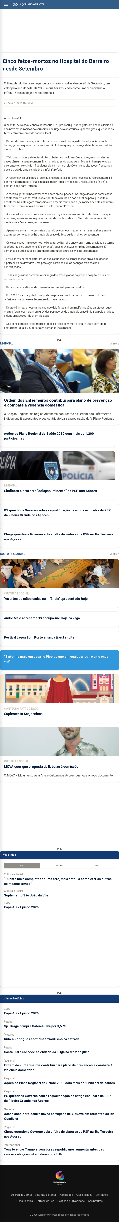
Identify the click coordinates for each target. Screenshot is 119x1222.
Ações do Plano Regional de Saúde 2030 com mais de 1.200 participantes (59, 1083)
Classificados (84, 1194)
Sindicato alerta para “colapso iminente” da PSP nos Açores (50, 491)
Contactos (102, 1194)
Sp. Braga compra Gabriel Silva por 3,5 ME (35, 1026)
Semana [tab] (59, 865)
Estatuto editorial (45, 1194)
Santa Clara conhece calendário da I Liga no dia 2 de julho (46, 1052)
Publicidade (66, 1194)
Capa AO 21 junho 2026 (21, 907)
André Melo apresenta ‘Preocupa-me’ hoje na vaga (42, 618)
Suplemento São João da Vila (26, 895)
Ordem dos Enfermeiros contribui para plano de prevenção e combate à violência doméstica (58, 402)
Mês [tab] (97, 865)
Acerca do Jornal (21, 1194)
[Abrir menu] (6, 4)
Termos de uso (45, 1200)
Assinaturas (95, 1200)
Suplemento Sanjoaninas (23, 714)
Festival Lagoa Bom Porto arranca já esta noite (39, 637)
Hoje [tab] (22, 865)
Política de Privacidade (71, 1200)
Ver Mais (114, 344)
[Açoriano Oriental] (59, 1185)
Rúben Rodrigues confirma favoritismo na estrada (41, 1039)
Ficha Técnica (25, 1200)
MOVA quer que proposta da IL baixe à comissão (41, 767)
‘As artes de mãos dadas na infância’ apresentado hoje (46, 599)
